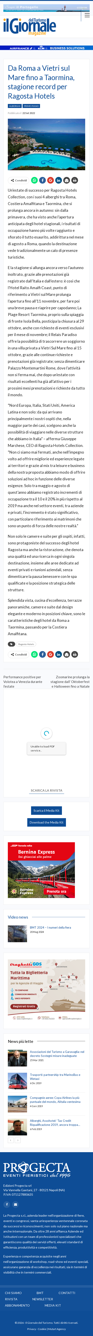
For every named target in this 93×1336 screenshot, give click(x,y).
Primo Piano (31, 106)
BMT (40, 1293)
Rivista (11, 1299)
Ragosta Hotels (26, 644)
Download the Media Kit (46, 822)
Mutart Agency (57, 1329)
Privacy (31, 1329)
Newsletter (42, 1299)
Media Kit (53, 1305)
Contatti (67, 1293)
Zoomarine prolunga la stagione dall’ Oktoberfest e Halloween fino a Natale (70, 681)
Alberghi (14, 106)
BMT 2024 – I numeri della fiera (50, 927)
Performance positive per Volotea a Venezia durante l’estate (22, 681)
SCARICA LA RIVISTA (46, 790)
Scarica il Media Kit (46, 810)
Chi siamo (13, 1293)
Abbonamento (17, 1305)
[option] (46, 8)
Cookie (42, 1329)
